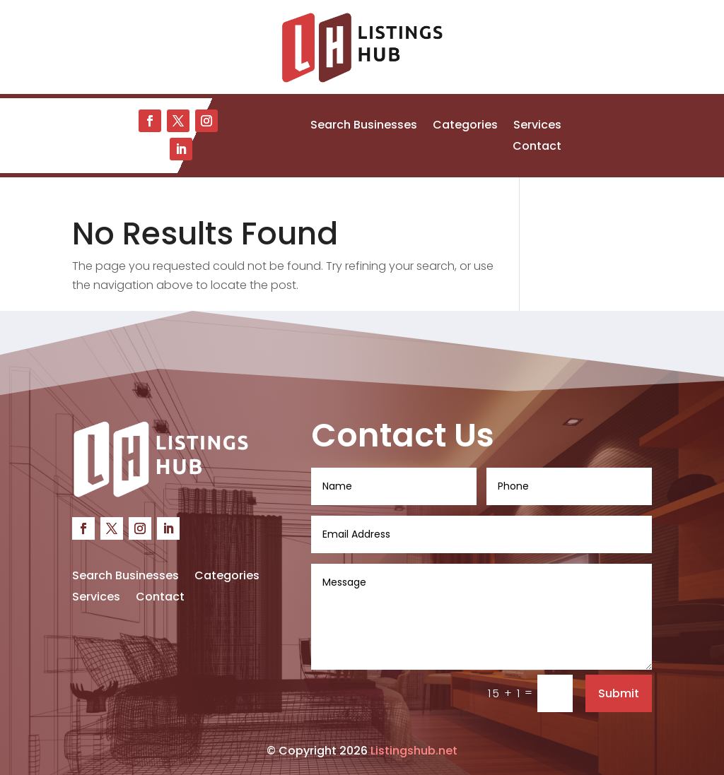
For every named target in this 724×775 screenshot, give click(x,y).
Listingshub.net (413, 751)
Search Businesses (363, 126)
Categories (465, 126)
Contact (537, 147)
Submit (618, 693)
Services (537, 126)
